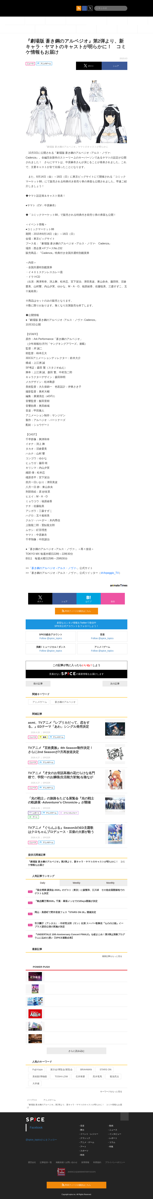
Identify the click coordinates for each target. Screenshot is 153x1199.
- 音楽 (81, 1126)
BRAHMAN (84, 1069)
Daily (42, 883)
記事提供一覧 (46, 1162)
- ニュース (112, 1130)
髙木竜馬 (96, 1076)
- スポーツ (83, 1151)
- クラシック (84, 1138)
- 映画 (81, 1155)
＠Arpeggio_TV (110, 572)
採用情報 (85, 1162)
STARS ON (104, 1069)
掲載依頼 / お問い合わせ (66, 1162)
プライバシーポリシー (115, 1162)
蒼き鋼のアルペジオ (64, 702)
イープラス (32, 1100)
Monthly (110, 883)
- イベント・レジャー (88, 1134)
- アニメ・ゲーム (86, 1142)
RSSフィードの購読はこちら (78, 611)
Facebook (36, 1127)
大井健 (34, 1083)
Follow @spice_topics (51, 638)
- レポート (112, 1138)
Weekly (76, 883)
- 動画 (110, 1126)
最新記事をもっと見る (113, 956)
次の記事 (118, 683)
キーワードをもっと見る (112, 1091)
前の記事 (35, 683)
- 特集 (110, 1146)
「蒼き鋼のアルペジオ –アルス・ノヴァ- (53, 568)
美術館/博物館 (38, 1076)
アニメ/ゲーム (38, 702)
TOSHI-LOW (60, 1076)
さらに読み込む (86, 1051)
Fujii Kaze (36, 1069)
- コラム (111, 1142)
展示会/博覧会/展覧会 (60, 1069)
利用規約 (97, 1162)
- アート (82, 1146)
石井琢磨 (79, 1076)
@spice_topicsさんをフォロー (41, 1139)
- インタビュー (114, 1134)
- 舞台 (81, 1130)
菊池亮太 (113, 1076)
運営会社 (32, 1162)
